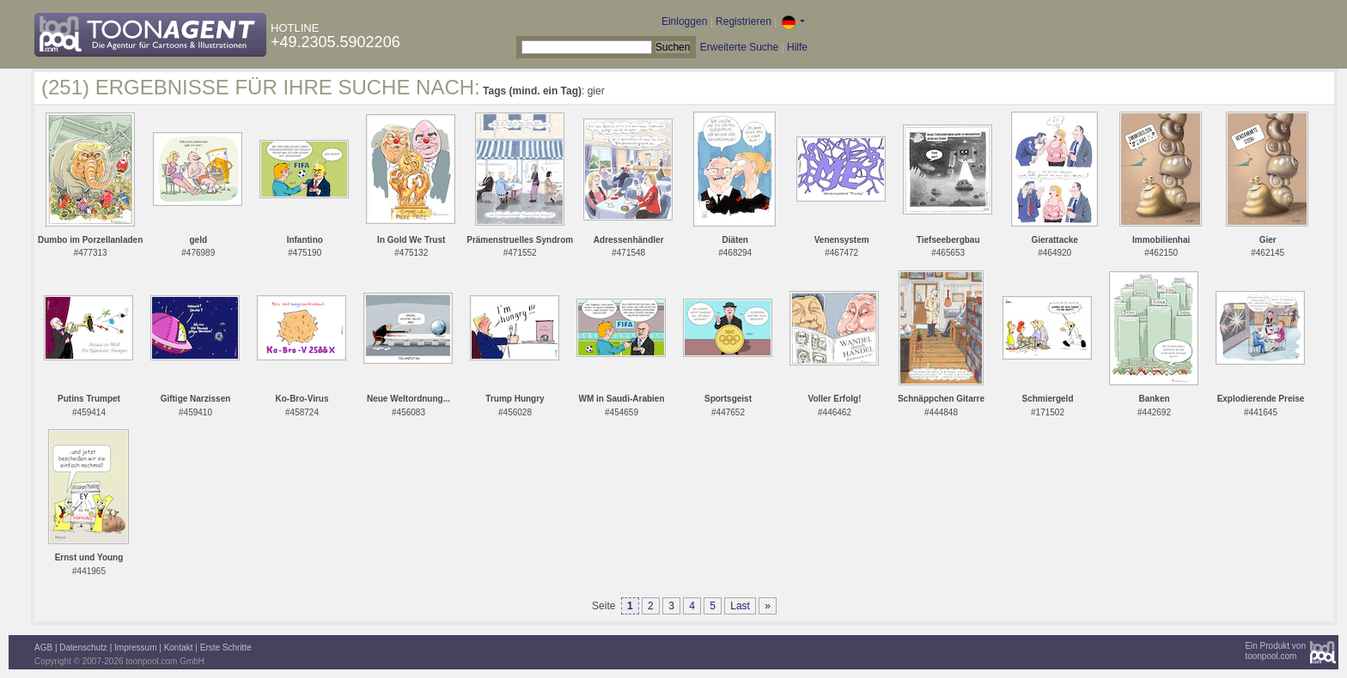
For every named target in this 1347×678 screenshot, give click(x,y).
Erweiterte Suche (739, 47)
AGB (43, 647)
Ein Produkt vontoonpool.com (1275, 651)
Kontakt (178, 647)
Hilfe (797, 47)
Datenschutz (83, 647)
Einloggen (684, 21)
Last (740, 606)
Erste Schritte (226, 647)
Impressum (135, 647)
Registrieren (743, 21)
